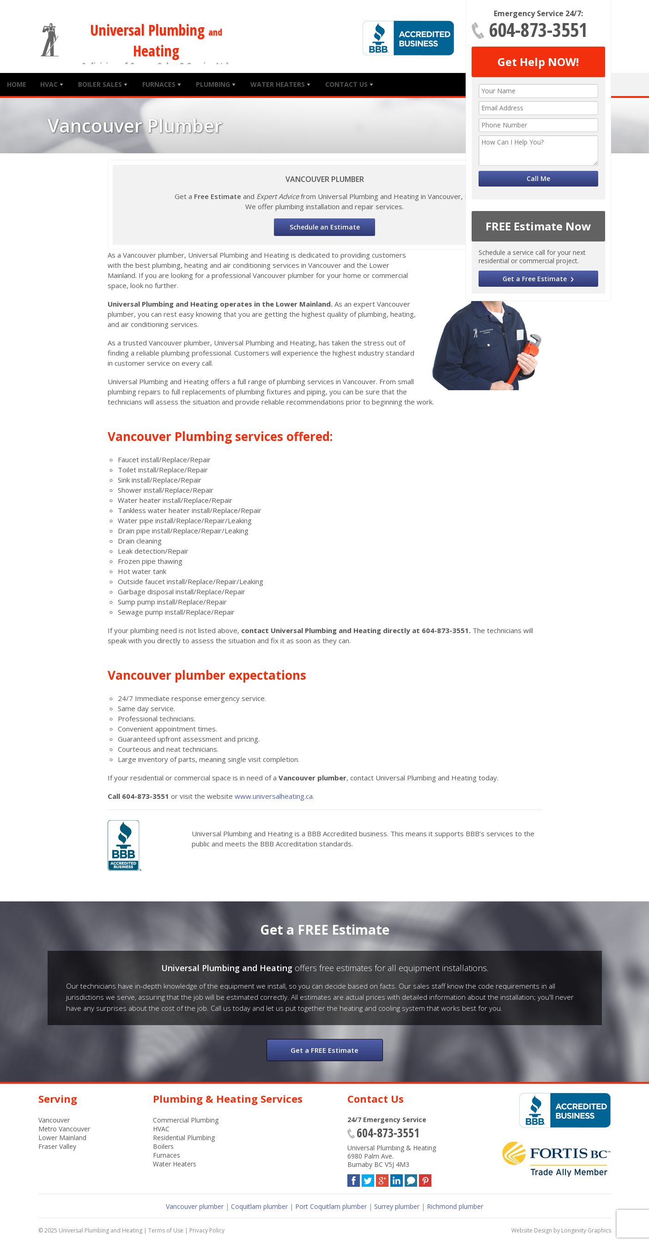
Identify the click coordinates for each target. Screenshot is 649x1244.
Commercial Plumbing (185, 1120)
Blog (411, 1178)
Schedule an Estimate (325, 227)
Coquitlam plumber (259, 1206)
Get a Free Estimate (535, 278)
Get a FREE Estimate (324, 1050)
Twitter (368, 1178)
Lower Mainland (62, 1137)
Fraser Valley (57, 1146)
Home (16, 84)
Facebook (353, 1178)
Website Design (531, 1230)
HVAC (49, 84)
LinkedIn (396, 1178)
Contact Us (346, 84)
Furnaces (159, 84)
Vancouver (54, 1120)
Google (382, 1178)
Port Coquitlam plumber (331, 1206)
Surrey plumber (396, 1206)
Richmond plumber (455, 1206)
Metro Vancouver (64, 1128)
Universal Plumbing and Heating (100, 1230)
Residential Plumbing (184, 1137)
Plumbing (213, 84)
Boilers (163, 1146)
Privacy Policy (206, 1230)
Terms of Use (165, 1230)
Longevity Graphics (586, 1230)
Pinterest (425, 1178)
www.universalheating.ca (274, 796)
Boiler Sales (100, 84)
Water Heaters (277, 84)
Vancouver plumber (195, 1206)
